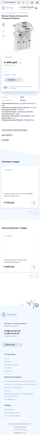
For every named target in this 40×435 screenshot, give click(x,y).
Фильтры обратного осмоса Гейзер (16, 13)
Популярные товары (12, 416)
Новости (7, 361)
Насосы (7, 390)
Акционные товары (12, 412)
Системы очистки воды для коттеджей (19, 381)
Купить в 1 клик (10, 75)
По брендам (9, 409)
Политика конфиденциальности (20, 423)
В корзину (11, 80)
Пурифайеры (9, 399)
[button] (31, 211)
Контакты (8, 371)
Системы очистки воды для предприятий (20, 384)
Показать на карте (11, 326)
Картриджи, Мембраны (13, 387)
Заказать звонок (26, 9)
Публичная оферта (20, 427)
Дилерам (8, 368)
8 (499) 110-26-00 (11, 334)
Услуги (7, 358)
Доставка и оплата (11, 365)
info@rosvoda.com (12, 331)
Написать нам (10, 344)
